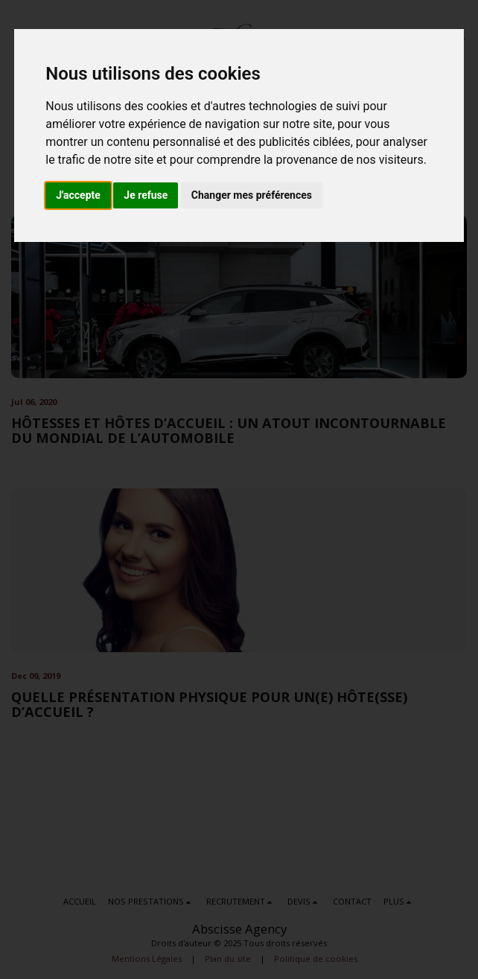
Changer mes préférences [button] (251, 195)
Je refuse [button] (146, 195)
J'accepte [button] (78, 195)
